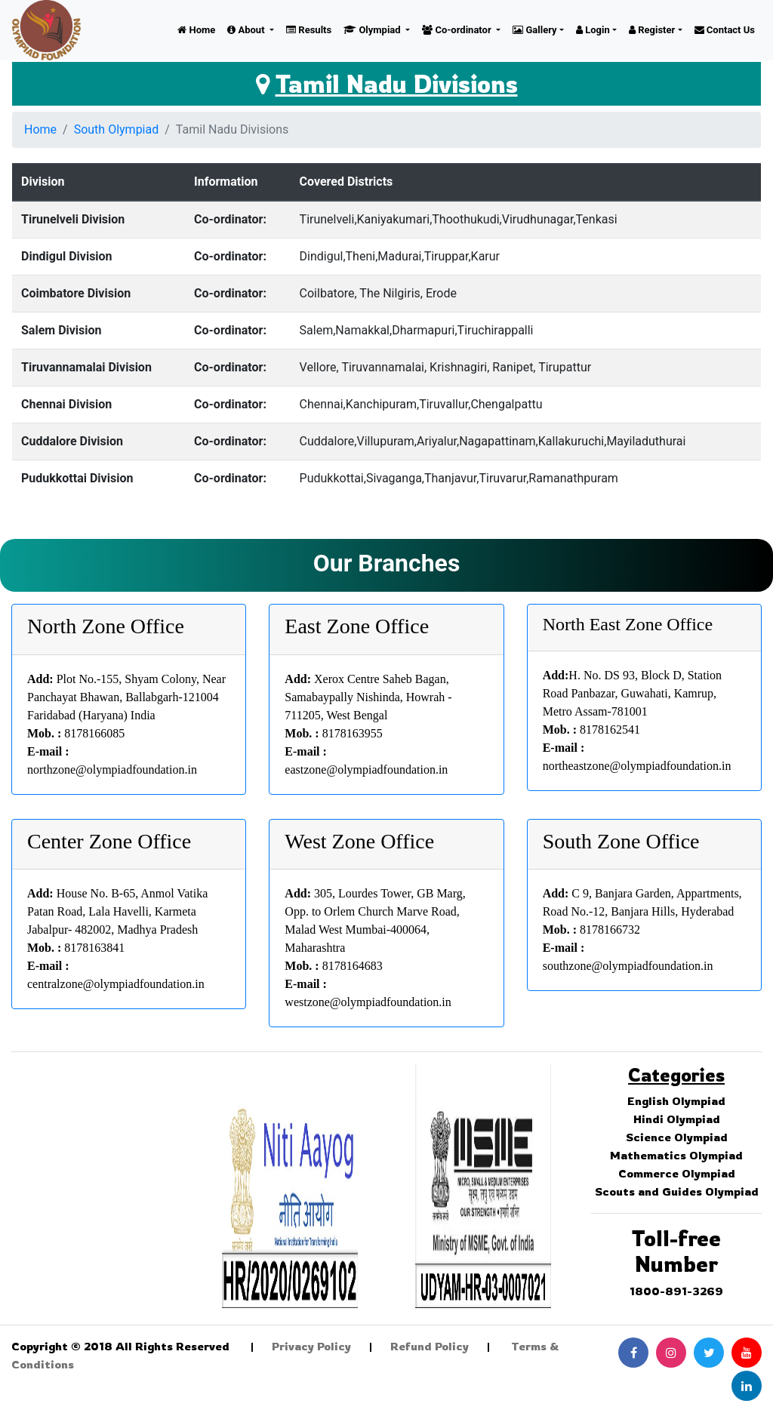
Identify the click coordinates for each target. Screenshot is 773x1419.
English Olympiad (676, 1101)
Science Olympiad (677, 1137)
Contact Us (724, 29)
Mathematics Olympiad (676, 1155)
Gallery (534, 29)
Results (308, 29)
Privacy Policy (311, 1346)
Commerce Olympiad (676, 1173)
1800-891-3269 (676, 1291)
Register (652, 29)
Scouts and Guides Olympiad (677, 1191)
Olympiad (373, 29)
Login (593, 29)
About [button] (247, 29)
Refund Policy (429, 1346)
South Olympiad (116, 129)
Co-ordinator (458, 29)
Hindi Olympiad (676, 1119)
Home (196, 29)
